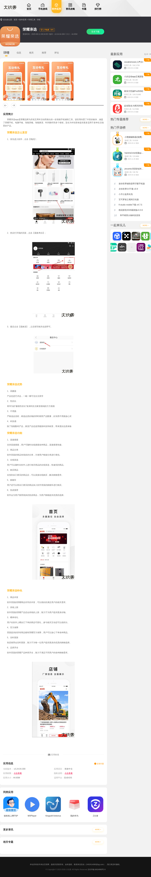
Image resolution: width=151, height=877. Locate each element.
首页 (15, 20)
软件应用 (22, 20)
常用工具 (31, 20)
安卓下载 (95, 32)
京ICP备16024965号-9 (96, 869)
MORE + (98, 829)
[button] (5, 105)
